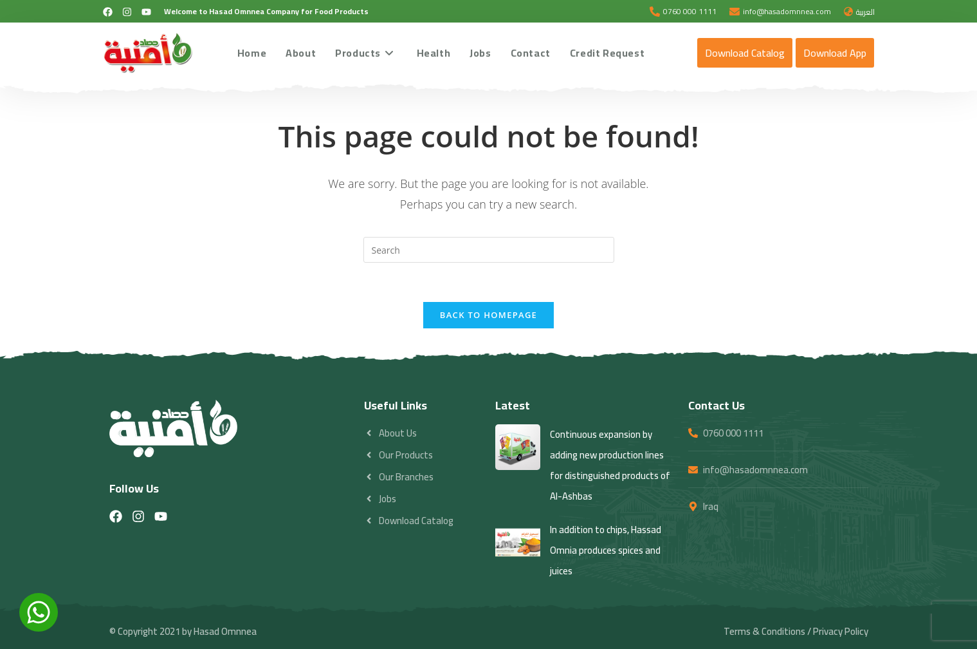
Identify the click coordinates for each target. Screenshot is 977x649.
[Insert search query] (488, 250)
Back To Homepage (488, 315)
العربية (865, 12)
